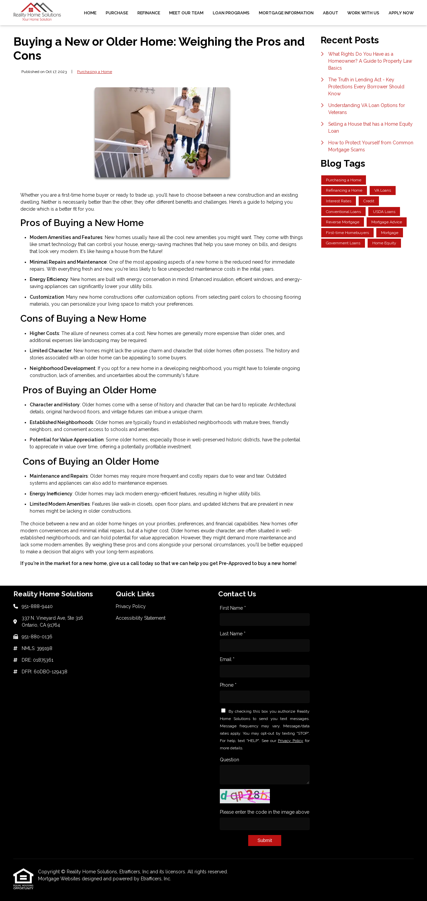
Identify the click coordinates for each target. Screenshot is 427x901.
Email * (227, 659)
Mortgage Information (286, 12)
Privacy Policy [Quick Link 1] (131, 606)
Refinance (148, 12)
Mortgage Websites (60, 878)
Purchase (117, 12)
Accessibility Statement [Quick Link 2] (140, 618)
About (330, 12)
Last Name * (233, 633)
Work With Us (363, 12)
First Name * (233, 608)
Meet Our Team (186, 12)
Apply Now (401, 12)
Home (90, 12)
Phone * (228, 685)
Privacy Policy (290, 740)
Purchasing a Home (94, 71)
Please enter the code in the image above (264, 812)
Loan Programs (231, 12)
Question (229, 759)
